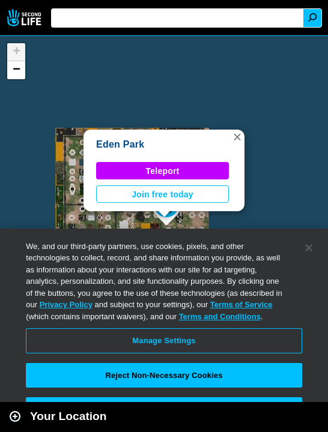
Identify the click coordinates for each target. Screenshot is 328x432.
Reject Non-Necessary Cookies (163, 375)
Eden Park (120, 144)
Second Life (25, 17)
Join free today (162, 194)
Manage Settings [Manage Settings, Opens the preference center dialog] (163, 340)
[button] (237, 137)
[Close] (309, 248)
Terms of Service (241, 304)
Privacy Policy (66, 304)
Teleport (163, 171)
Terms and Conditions (220, 316)
